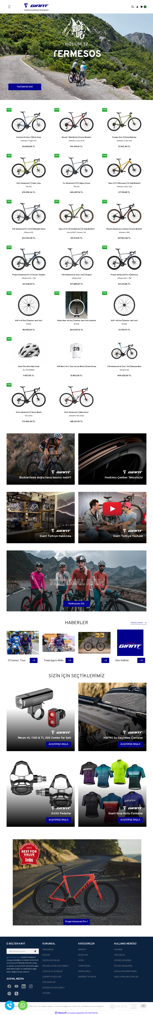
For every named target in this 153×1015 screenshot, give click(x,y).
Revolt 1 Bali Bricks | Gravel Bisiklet (76, 137)
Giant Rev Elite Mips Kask (28, 367)
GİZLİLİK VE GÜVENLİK (52, 971)
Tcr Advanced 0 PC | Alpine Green (76, 183)
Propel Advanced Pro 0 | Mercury (124, 275)
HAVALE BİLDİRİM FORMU (125, 971)
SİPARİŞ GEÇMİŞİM (122, 960)
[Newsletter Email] (23, 951)
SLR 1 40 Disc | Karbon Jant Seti (124, 321)
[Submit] (35, 951)
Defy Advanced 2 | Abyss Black (28, 412)
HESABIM (118, 949)
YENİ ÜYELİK (119, 954)
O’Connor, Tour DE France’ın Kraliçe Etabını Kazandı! (17, 660)
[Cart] (143, 7)
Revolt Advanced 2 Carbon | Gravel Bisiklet (124, 229)
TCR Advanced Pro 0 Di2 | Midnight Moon (29, 229)
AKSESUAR (83, 954)
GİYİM (81, 960)
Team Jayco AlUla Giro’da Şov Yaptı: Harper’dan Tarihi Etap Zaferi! (54, 660)
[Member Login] (137, 6)
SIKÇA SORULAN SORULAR (126, 976)
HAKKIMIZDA (48, 949)
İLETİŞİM (46, 993)
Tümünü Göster (138, 623)
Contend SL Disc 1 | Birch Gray (28, 137)
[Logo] (36, 6)
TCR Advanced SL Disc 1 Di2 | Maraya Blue (124, 367)
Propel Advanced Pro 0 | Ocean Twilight (28, 275)
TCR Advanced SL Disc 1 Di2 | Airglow (76, 275)
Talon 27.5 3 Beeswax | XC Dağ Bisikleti (124, 183)
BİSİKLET (82, 949)
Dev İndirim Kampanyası (122, 660)
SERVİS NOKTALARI (51, 960)
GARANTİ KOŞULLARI (51, 976)
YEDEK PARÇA (84, 971)
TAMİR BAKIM (84, 965)
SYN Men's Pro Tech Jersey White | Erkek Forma (76, 367)
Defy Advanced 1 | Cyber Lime (29, 183)
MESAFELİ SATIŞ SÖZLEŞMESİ (55, 965)
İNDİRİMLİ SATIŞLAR (87, 976)
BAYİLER (46, 954)
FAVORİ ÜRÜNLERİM (123, 965)
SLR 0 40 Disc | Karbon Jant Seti (28, 321)
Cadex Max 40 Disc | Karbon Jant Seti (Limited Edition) (76, 321)
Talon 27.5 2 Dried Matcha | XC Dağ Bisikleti (76, 229)
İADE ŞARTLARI (48, 982)
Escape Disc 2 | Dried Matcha (124, 137)
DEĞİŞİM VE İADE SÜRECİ (53, 987)
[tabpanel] (76, 57)
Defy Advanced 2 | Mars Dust (76, 412)
